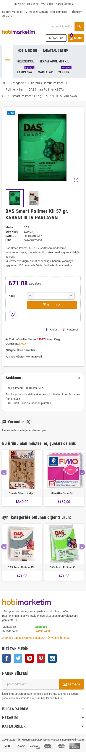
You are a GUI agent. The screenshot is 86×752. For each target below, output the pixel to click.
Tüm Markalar (12, 11)
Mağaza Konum (36, 11)
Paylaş (52, 329)
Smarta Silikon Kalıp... (22, 493)
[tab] (43, 378)
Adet (12, 295)
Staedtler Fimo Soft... (63, 493)
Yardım (8, 16)
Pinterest (70, 329)
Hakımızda (58, 11)
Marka (9, 227)
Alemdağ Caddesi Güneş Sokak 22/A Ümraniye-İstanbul (36, 637)
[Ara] (67, 26)
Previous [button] (3, 472)
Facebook (6, 658)
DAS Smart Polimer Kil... (22, 567)
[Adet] (51, 295)
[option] (22, 478)
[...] (15, 620)
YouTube (29, 658)
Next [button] (82, 472)
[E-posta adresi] (30, 684)
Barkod (10, 236)
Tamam (71, 684)
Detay (22, 343)
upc (8, 240)
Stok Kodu (11, 231)
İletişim (76, 11)
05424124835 (43, 631)
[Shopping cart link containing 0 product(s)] (76, 38)
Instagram (52, 658)
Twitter (18, 658)
